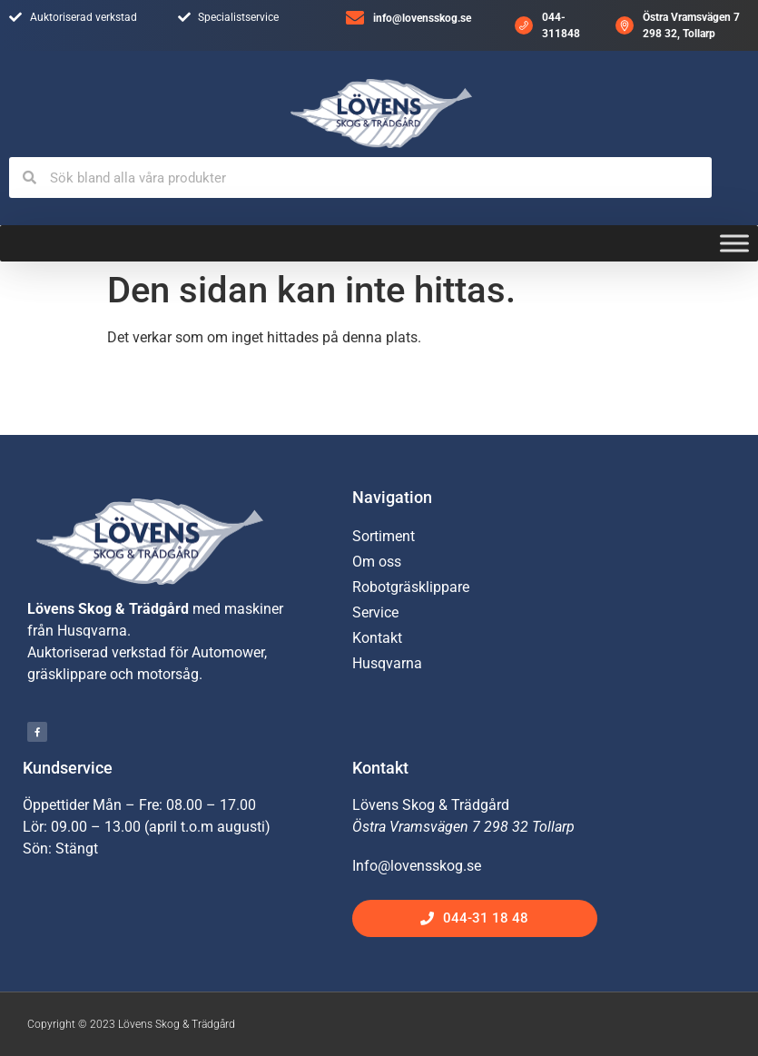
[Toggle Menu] (734, 243)
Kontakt (377, 637)
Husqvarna (387, 663)
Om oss (376, 561)
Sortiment (383, 536)
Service (375, 612)
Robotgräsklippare (410, 587)
